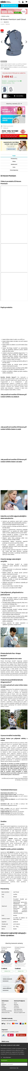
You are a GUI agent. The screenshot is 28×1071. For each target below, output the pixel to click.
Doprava (4, 1004)
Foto (14, 167)
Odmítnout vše (14, 1068)
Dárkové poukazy (18, 1011)
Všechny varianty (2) (14, 104)
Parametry (14, 158)
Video (14, 161)
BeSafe (8, 24)
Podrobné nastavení (7, 1064)
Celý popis (6, 68)
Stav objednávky (18, 1009)
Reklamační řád (5, 1012)
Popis (14, 155)
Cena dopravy (14, 170)
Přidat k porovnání (7, 126)
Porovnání (16, 1007)
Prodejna (4, 1007)
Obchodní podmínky (7, 1011)
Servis (15, 1003)
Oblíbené (16, 1006)
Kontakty (4, 1009)
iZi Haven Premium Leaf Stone (20, 949)
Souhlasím (4, 1060)
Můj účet (16, 1004)
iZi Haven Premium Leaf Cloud (6, 949)
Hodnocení (14, 164)
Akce (3, 1003)
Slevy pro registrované (19, 1012)
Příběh (3, 1006)
